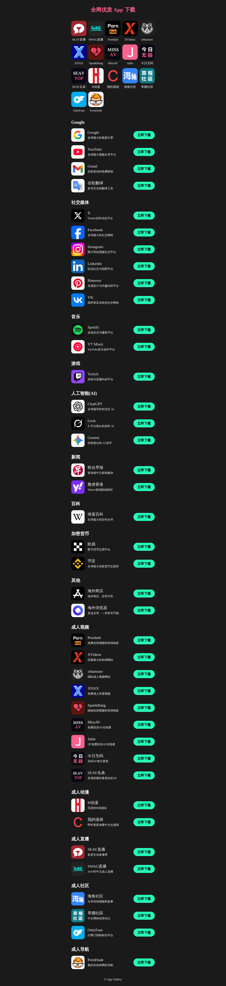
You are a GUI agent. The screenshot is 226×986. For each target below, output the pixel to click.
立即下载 (144, 135)
